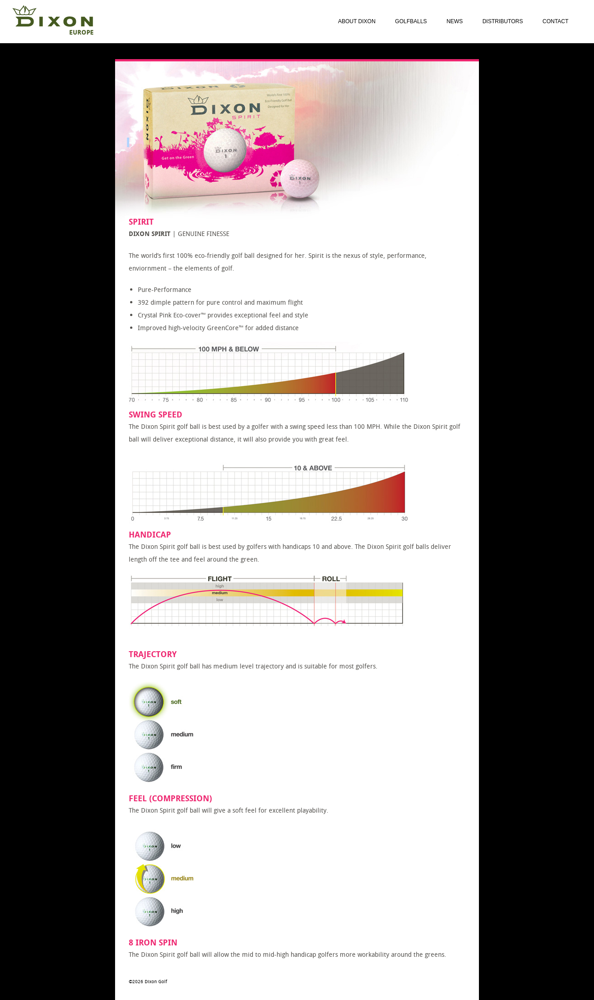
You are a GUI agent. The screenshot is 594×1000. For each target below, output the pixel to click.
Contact (556, 21)
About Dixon (356, 21)
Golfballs (411, 21)
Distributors (503, 21)
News (455, 21)
